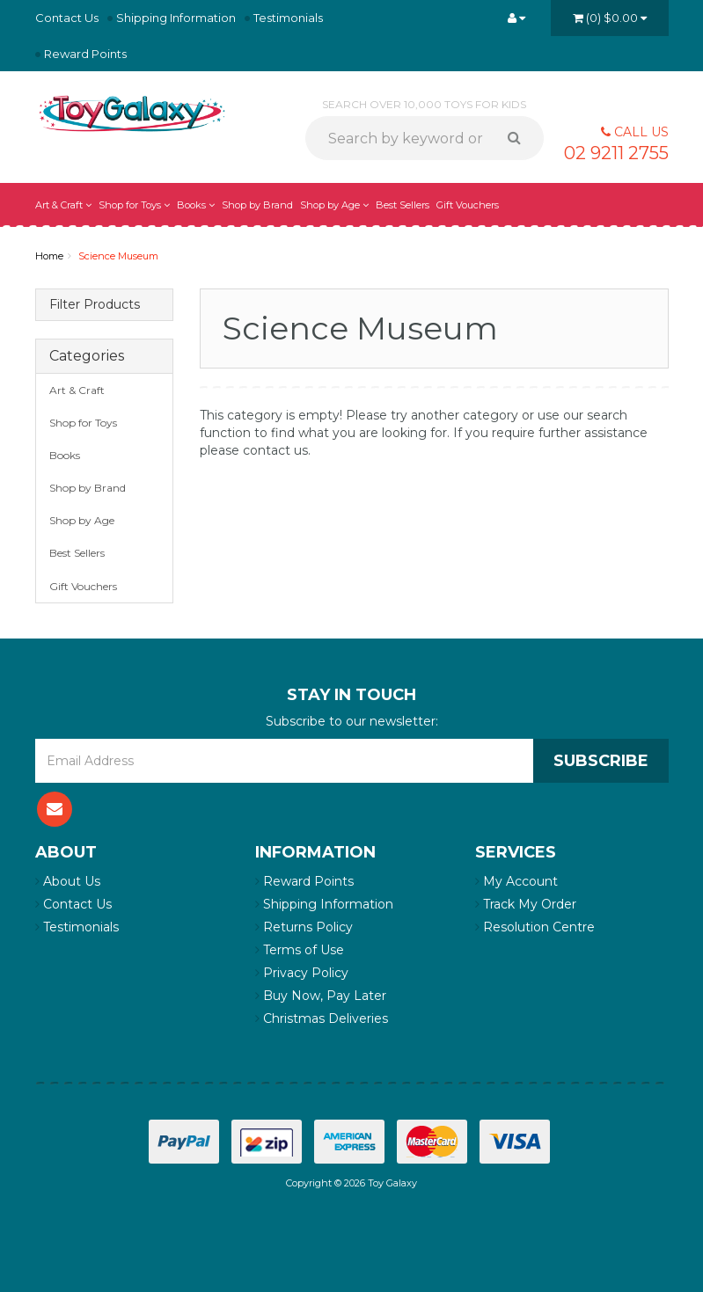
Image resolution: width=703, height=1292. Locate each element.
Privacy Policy (301, 973)
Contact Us (67, 18)
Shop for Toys (134, 205)
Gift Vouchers (467, 205)
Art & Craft (63, 205)
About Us (67, 881)
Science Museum (118, 256)
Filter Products (94, 304)
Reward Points (85, 54)
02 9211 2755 (616, 153)
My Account (516, 881)
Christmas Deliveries (321, 1018)
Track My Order (525, 904)
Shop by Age (334, 205)
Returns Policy (304, 927)
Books (196, 205)
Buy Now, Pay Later (320, 996)
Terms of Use (299, 950)
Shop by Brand (257, 205)
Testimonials (288, 18)
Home (49, 256)
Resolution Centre (535, 927)
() (610, 18)
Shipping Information (176, 18)
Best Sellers (402, 205)
